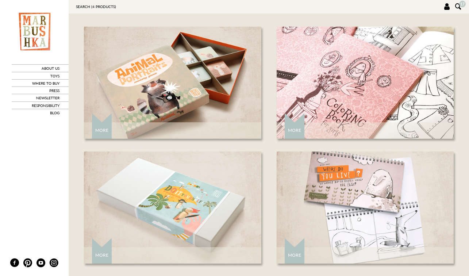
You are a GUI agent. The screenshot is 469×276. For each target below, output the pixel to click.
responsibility (45, 105)
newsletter (47, 98)
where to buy (45, 83)
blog (54, 113)
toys (54, 76)
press (54, 90)
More (101, 130)
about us (50, 68)
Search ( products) (96, 6)
